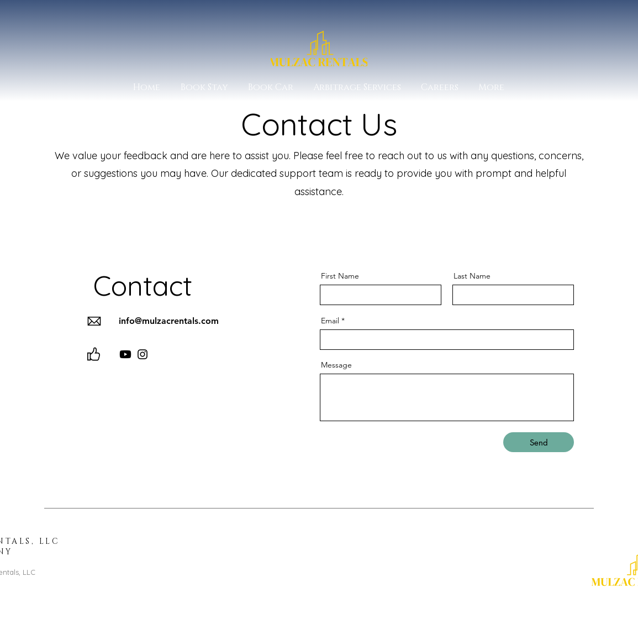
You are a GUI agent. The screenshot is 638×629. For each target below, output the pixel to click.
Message (336, 365)
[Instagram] (142, 354)
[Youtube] (125, 354)
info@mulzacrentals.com (169, 321)
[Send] (538, 442)
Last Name (472, 276)
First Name (340, 276)
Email (330, 320)
